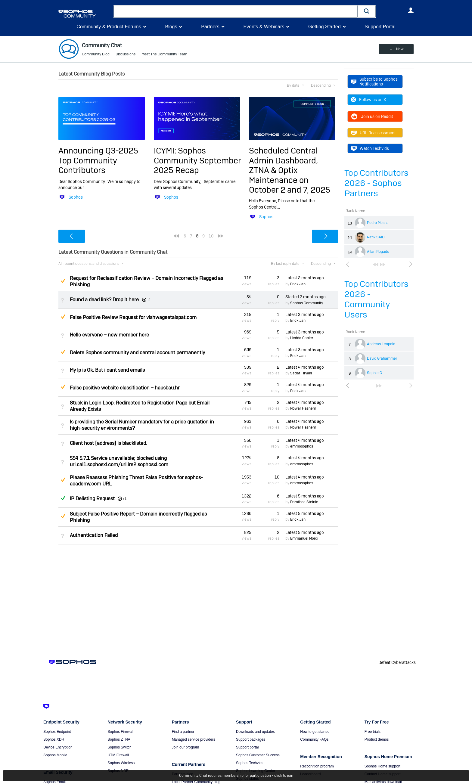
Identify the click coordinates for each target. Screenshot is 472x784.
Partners (210, 26)
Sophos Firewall (120, 732)
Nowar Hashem (303, 408)
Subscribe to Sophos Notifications (374, 81)
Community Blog (96, 54)
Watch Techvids (370, 148)
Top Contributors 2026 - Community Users (376, 299)
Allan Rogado (378, 251)
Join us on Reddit (372, 116)
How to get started (314, 732)
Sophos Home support (382, 766)
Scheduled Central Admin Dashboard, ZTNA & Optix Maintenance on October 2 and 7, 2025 (289, 170)
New (400, 49)
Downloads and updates (255, 732)
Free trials (372, 732)
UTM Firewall (118, 755)
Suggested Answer (62, 280)
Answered (62, 498)
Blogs (171, 26)
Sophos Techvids (249, 763)
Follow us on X (368, 99)
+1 (124, 499)
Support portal (247, 747)
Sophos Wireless (121, 763)
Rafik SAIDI (376, 237)
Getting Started (324, 26)
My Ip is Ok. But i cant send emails (107, 370)
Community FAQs (314, 739)
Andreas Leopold (381, 344)
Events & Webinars (263, 26)
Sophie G (374, 372)
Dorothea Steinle (304, 502)
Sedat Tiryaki (301, 373)
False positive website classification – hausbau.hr (125, 388)
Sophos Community (306, 303)
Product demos (377, 739)
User (411, 10)
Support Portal (380, 26)
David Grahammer (382, 358)
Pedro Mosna (378, 222)
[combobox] (235, 11)
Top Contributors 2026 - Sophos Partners (376, 183)
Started (305, 296)
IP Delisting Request (92, 498)
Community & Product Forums (108, 26)
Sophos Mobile (55, 755)
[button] (367, 11)
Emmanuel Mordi (304, 538)
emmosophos (301, 446)
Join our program (185, 747)
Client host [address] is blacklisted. (108, 443)
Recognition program (317, 766)
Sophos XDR (53, 739)
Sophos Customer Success (258, 755)
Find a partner (183, 732)
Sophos (76, 197)
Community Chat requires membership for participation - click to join (236, 775)
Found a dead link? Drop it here (104, 299)
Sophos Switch (119, 747)
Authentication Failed (94, 535)
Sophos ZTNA (118, 739)
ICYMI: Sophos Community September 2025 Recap (197, 160)
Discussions (125, 54)
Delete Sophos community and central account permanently (137, 352)
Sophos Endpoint (57, 732)
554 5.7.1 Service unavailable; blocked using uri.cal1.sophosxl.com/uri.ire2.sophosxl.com (119, 461)
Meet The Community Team (164, 54)
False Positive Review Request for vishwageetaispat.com (133, 317)
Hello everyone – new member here (109, 335)
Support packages (250, 739)
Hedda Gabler (301, 338)
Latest (304, 277)
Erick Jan (298, 284)
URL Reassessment (373, 133)
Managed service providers (193, 739)
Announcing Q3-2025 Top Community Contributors (98, 160)
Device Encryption (58, 747)
